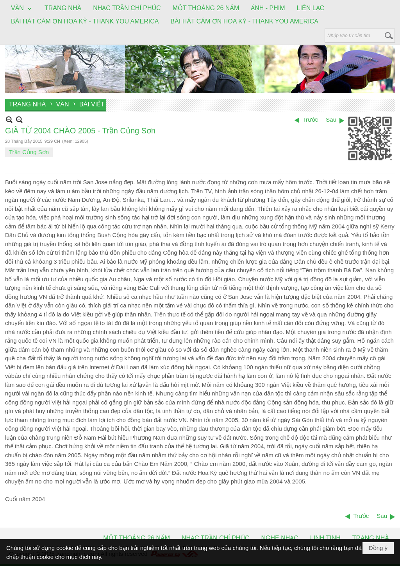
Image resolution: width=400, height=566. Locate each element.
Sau (331, 119)
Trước (310, 119)
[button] (22, 8)
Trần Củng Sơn (29, 152)
